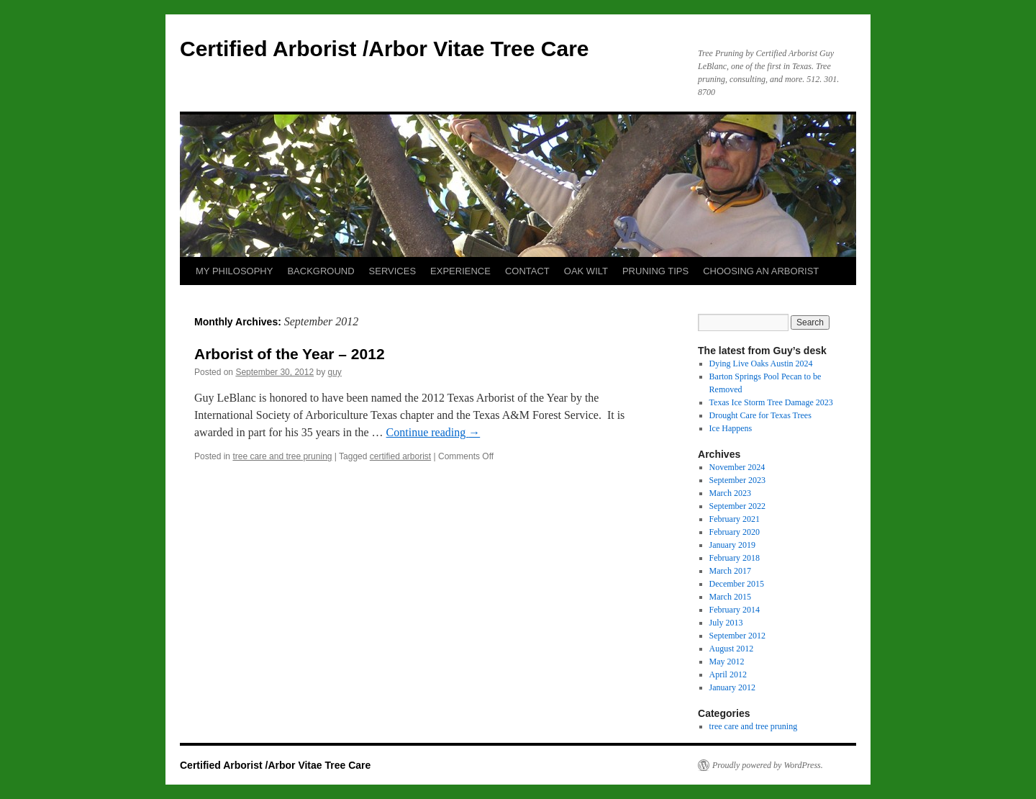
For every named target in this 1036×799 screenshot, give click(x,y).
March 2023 (730, 493)
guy (335, 372)
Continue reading (433, 432)
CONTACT (527, 271)
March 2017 (730, 571)
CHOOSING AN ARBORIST (761, 271)
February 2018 (734, 558)
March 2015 (730, 597)
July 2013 (726, 623)
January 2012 (732, 687)
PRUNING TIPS (655, 271)
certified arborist (400, 456)
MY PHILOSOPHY (234, 271)
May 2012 (727, 661)
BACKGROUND (320, 271)
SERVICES (393, 271)
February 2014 (734, 610)
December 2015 (736, 584)
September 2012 (737, 636)
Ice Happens (731, 428)
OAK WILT (586, 271)
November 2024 (737, 467)
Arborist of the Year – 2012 (289, 354)
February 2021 (734, 519)
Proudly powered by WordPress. (767, 765)
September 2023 (737, 480)
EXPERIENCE (460, 271)
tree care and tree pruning (282, 456)
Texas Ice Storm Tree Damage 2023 (771, 402)
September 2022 (737, 506)
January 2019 (732, 545)
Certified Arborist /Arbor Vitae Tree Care (384, 48)
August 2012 (731, 649)
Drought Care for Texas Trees (760, 415)
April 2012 (728, 674)
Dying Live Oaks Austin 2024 (761, 363)
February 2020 (734, 532)
